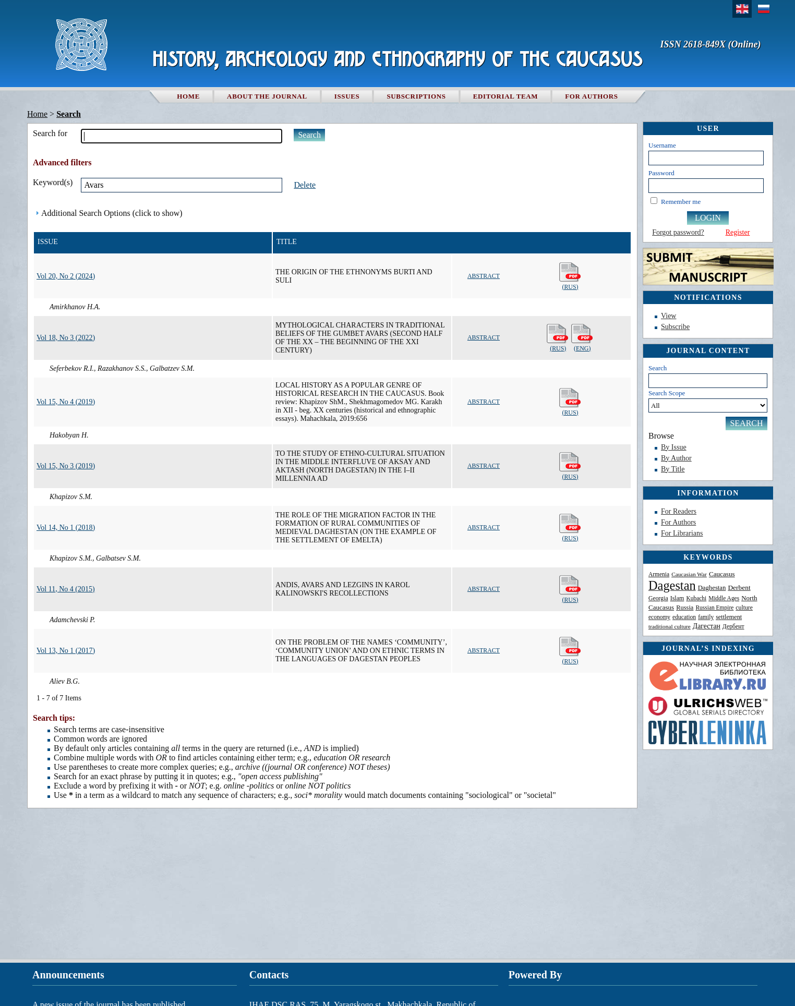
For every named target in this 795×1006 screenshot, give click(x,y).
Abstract (483, 276)
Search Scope (707, 401)
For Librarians (682, 533)
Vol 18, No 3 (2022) (66, 338)
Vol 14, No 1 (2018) (66, 527)
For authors (591, 96)
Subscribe (675, 327)
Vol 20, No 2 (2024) (66, 276)
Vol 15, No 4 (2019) (66, 402)
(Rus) (570, 276)
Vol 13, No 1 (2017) (66, 650)
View (668, 316)
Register (738, 232)
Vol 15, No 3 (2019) (66, 466)
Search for (50, 133)
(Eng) (582, 337)
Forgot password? (678, 232)
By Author (676, 458)
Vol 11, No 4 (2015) (66, 589)
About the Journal (267, 96)
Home (188, 96)
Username (662, 145)
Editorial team (505, 96)
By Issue (673, 447)
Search (657, 368)
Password (661, 173)
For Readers (678, 511)
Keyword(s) (53, 182)
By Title (673, 469)
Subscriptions (416, 96)
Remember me (681, 201)
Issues (347, 96)
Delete (305, 184)
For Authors (678, 522)
